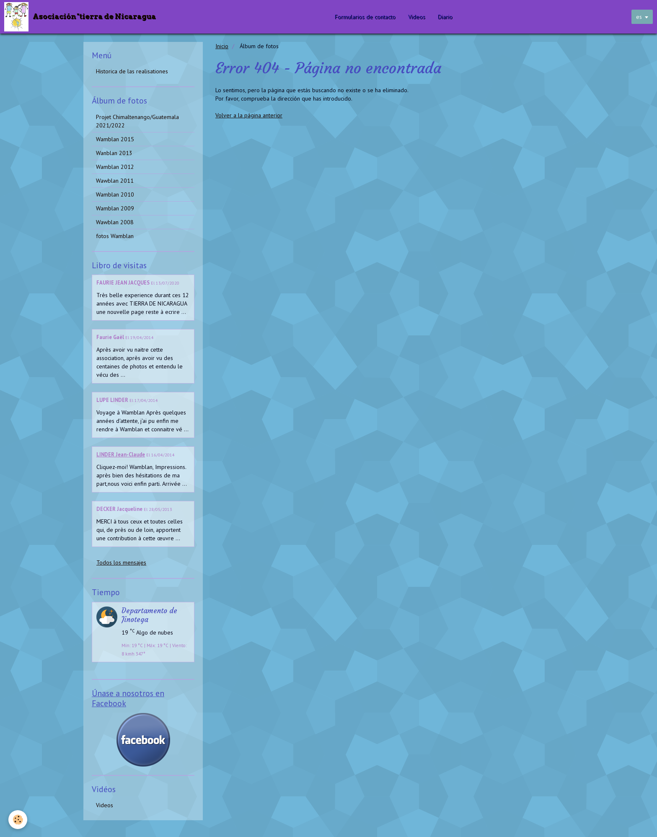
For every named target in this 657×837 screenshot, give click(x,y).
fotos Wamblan (115, 236)
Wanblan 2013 (114, 153)
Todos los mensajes (121, 562)
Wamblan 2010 (115, 194)
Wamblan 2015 (115, 139)
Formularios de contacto (365, 17)
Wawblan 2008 (115, 222)
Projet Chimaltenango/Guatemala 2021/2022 (137, 121)
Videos (416, 17)
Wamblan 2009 (115, 208)
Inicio (221, 46)
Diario (445, 17)
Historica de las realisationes (132, 71)
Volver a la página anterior (248, 115)
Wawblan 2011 (115, 180)
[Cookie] (17, 819)
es (639, 17)
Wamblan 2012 (115, 167)
